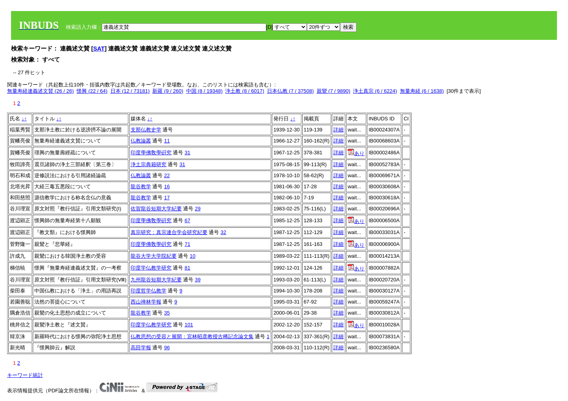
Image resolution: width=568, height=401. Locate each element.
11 (167, 141)
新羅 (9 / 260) (167, 91)
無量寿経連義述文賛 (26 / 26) (40, 91)
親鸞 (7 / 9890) (333, 91)
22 (167, 175)
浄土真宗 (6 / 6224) (375, 91)
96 (167, 347)
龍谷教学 (141, 186)
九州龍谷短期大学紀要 (156, 280)
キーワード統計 (25, 375)
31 (187, 153)
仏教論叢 (141, 141)
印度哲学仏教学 (148, 291)
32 (223, 232)
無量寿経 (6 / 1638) (422, 91)
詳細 (338, 130)
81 (187, 268)
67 (187, 220)
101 (189, 325)
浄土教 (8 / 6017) (244, 91)
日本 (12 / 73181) (130, 91)
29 (197, 209)
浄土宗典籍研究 (148, 164)
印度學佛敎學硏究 (151, 153)
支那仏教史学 (146, 130)
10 (192, 256)
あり (356, 153)
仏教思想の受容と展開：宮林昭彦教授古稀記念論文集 (192, 336)
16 (167, 186)
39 (197, 280)
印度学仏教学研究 (151, 268)
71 (187, 244)
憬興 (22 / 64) (92, 91)
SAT (99, 48)
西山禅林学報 (146, 302)
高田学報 (141, 347)
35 (167, 313)
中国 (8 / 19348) (204, 91)
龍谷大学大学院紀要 (154, 256)
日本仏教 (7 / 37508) (290, 91)
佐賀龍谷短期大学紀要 (156, 209)
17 (167, 197)
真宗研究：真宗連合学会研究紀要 (169, 232)
